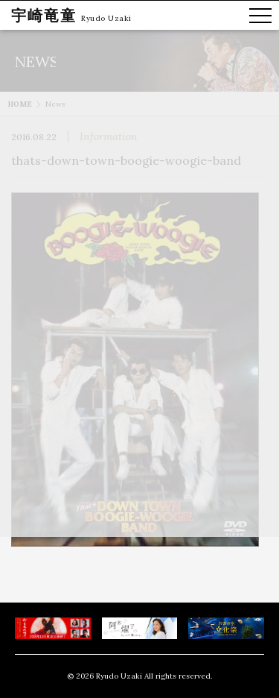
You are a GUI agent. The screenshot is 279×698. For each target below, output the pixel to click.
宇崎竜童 (44, 15)
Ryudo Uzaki (106, 18)
